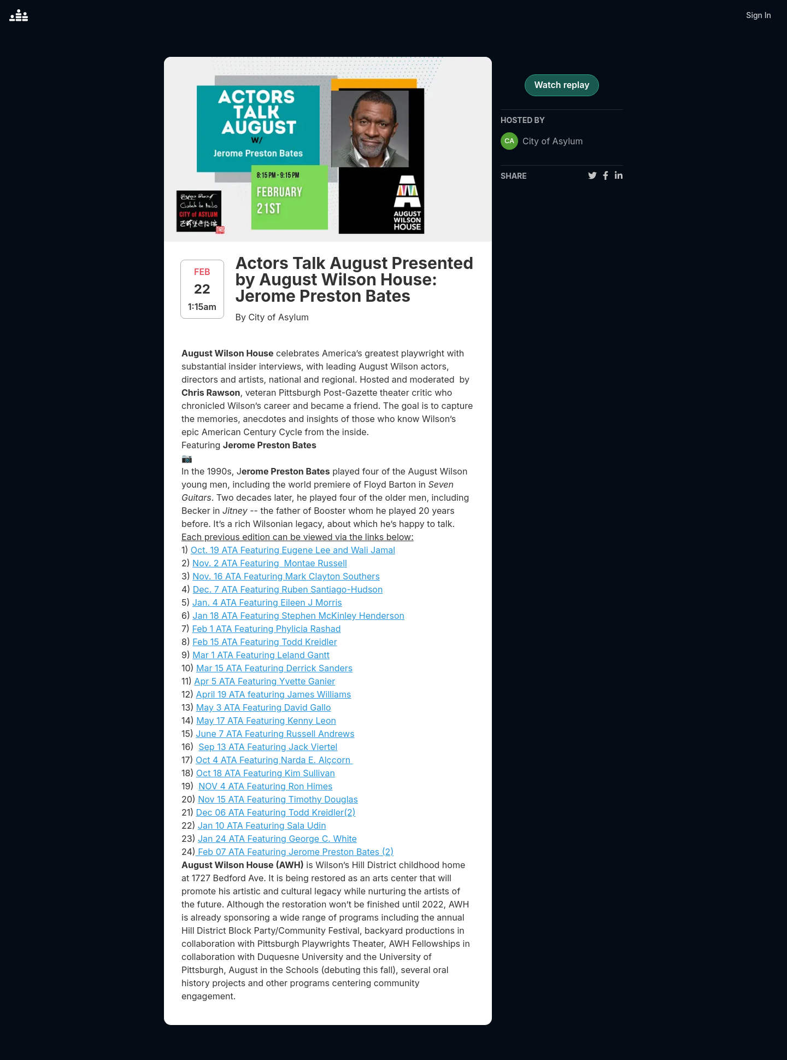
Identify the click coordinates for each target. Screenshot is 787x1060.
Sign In (758, 15)
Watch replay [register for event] (561, 84)
